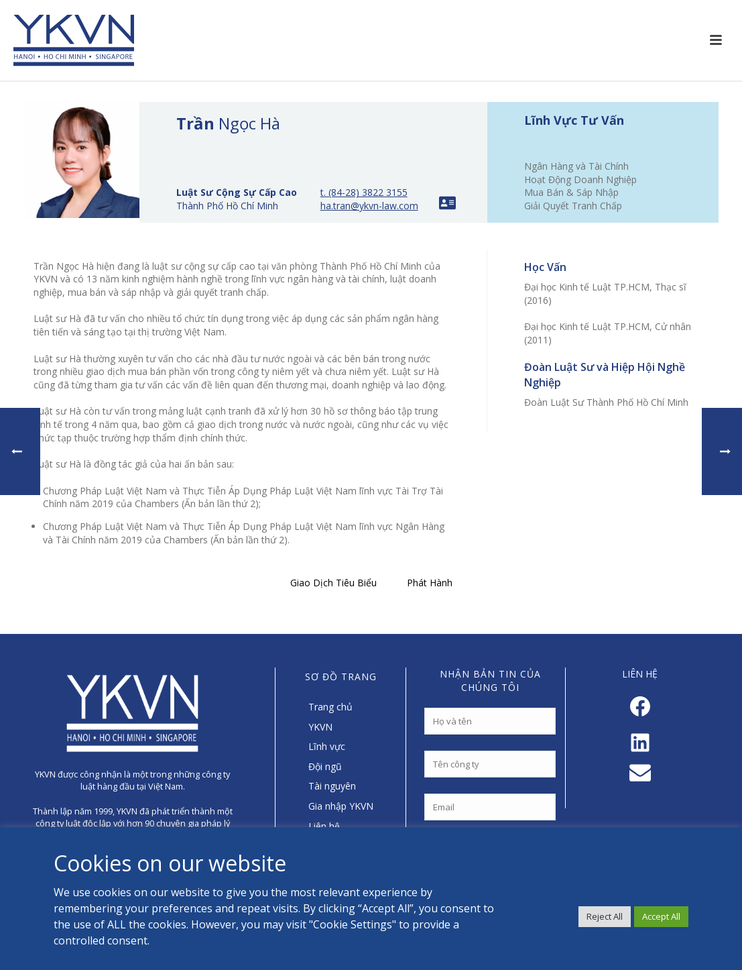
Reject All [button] (604, 916)
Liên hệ (324, 826)
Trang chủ (330, 706)
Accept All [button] (661, 916)
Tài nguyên (332, 785)
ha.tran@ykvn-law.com (369, 205)
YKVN (320, 726)
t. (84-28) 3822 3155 (364, 192)
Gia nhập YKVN (340, 806)
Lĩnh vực (326, 746)
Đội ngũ (325, 766)
